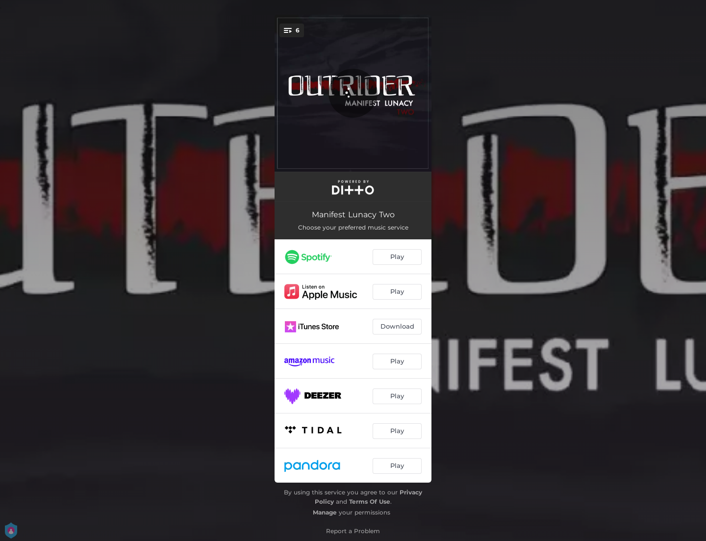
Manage (325, 512)
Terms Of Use (369, 501)
